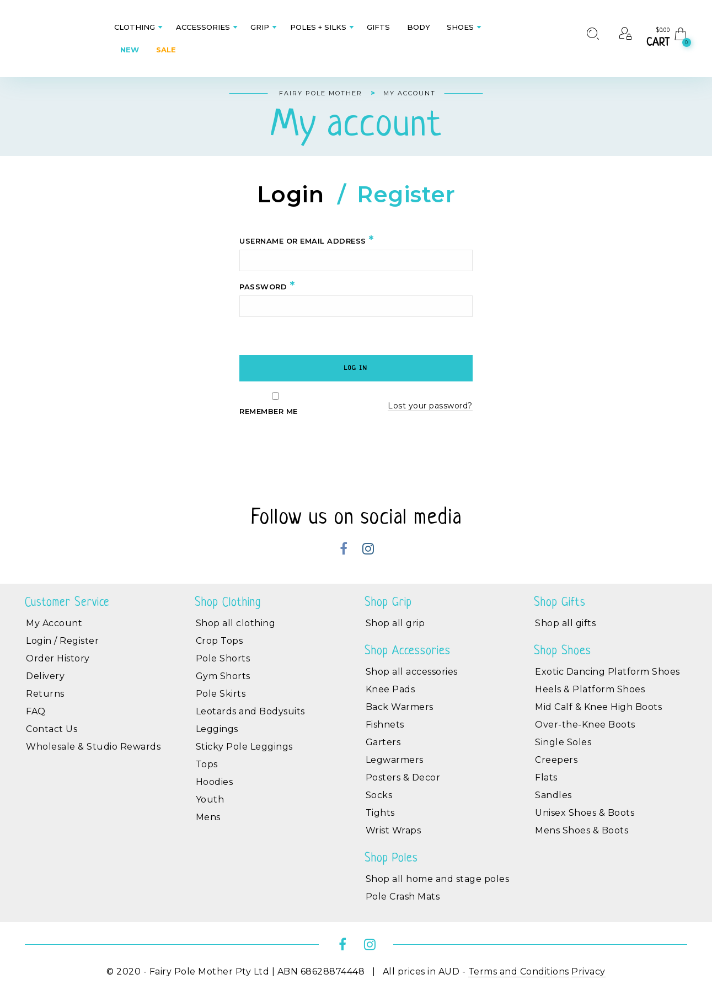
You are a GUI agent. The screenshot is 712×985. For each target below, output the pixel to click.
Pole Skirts (221, 693)
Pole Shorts (223, 658)
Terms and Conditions (518, 971)
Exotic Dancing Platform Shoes (607, 671)
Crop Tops (219, 641)
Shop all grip (395, 623)
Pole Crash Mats (403, 896)
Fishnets (385, 724)
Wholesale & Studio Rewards (93, 746)
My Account (54, 623)
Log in (356, 368)
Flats (546, 777)
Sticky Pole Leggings (244, 746)
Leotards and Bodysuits (250, 711)
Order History (58, 658)
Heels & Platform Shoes (590, 689)
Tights (380, 813)
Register (406, 196)
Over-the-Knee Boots (585, 724)
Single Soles (563, 742)
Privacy (588, 971)
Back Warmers (399, 707)
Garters (383, 742)
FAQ (36, 711)
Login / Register (62, 641)
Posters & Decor (403, 777)
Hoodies (214, 782)
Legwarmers (395, 760)
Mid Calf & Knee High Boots (598, 707)
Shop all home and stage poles (438, 879)
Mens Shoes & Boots (581, 830)
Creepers (556, 760)
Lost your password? (430, 406)
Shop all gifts (565, 623)
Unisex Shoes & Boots (584, 813)
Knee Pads (390, 689)
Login (290, 196)
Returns (45, 693)
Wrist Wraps (393, 830)
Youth (210, 799)
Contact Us (51, 729)
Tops (207, 764)
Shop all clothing (236, 623)
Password (267, 286)
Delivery (45, 676)
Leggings (217, 729)
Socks (379, 795)
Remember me (275, 404)
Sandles (553, 795)
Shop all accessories (412, 671)
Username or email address (306, 240)
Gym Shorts (223, 676)
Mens (208, 817)
